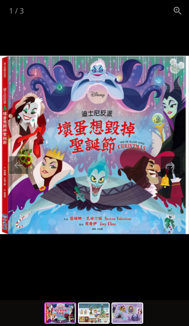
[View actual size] (177, 10)
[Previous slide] (18, 165)
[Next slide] (170, 165)
